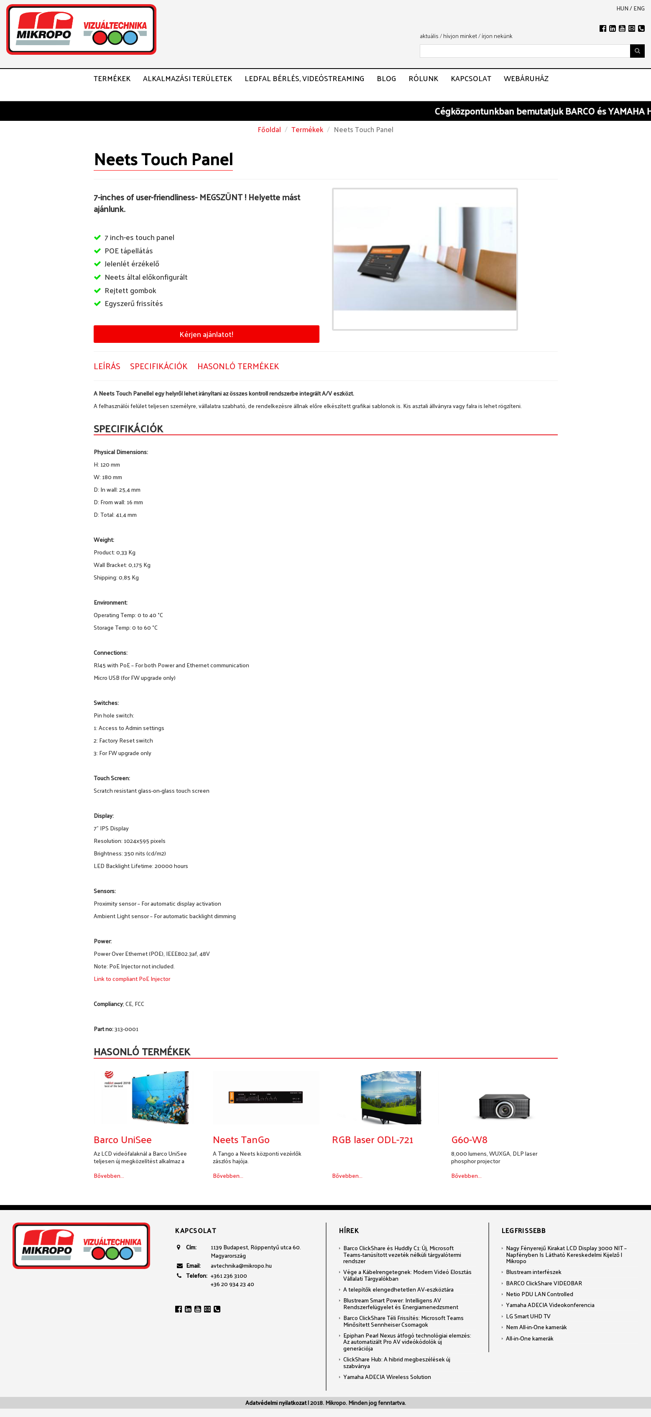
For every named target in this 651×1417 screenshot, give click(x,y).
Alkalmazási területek (187, 78)
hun (622, 8)
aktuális (429, 36)
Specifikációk (159, 366)
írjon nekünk (497, 36)
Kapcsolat (471, 78)
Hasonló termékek (238, 366)
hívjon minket (460, 36)
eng (639, 8)
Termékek (112, 78)
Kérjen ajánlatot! (206, 334)
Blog (386, 78)
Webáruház (526, 78)
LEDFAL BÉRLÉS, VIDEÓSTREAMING (304, 78)
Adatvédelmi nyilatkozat (275, 1402)
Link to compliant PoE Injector (132, 978)
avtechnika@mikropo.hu (241, 1265)
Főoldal (269, 129)
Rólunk (423, 78)
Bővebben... (109, 1175)
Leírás (107, 366)
